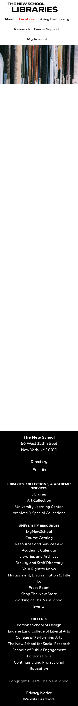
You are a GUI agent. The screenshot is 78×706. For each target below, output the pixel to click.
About (10, 19)
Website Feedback (39, 699)
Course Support (47, 29)
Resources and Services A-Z (39, 544)
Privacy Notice (39, 693)
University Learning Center (39, 507)
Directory (39, 462)
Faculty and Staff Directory (39, 563)
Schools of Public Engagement (39, 650)
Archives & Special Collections (39, 513)
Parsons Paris (39, 656)
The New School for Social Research (39, 644)
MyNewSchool (39, 531)
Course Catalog (39, 538)
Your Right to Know (39, 569)
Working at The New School (39, 600)
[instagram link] (34, 470)
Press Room (39, 588)
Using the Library (54, 19)
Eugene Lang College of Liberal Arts (39, 631)
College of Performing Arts (39, 637)
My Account (37, 39)
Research (22, 29)
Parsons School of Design (39, 625)
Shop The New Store (39, 594)
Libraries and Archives (39, 556)
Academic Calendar (39, 550)
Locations (27, 19)
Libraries (39, 494)
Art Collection (39, 500)
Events (39, 606)
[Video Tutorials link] (44, 470)
